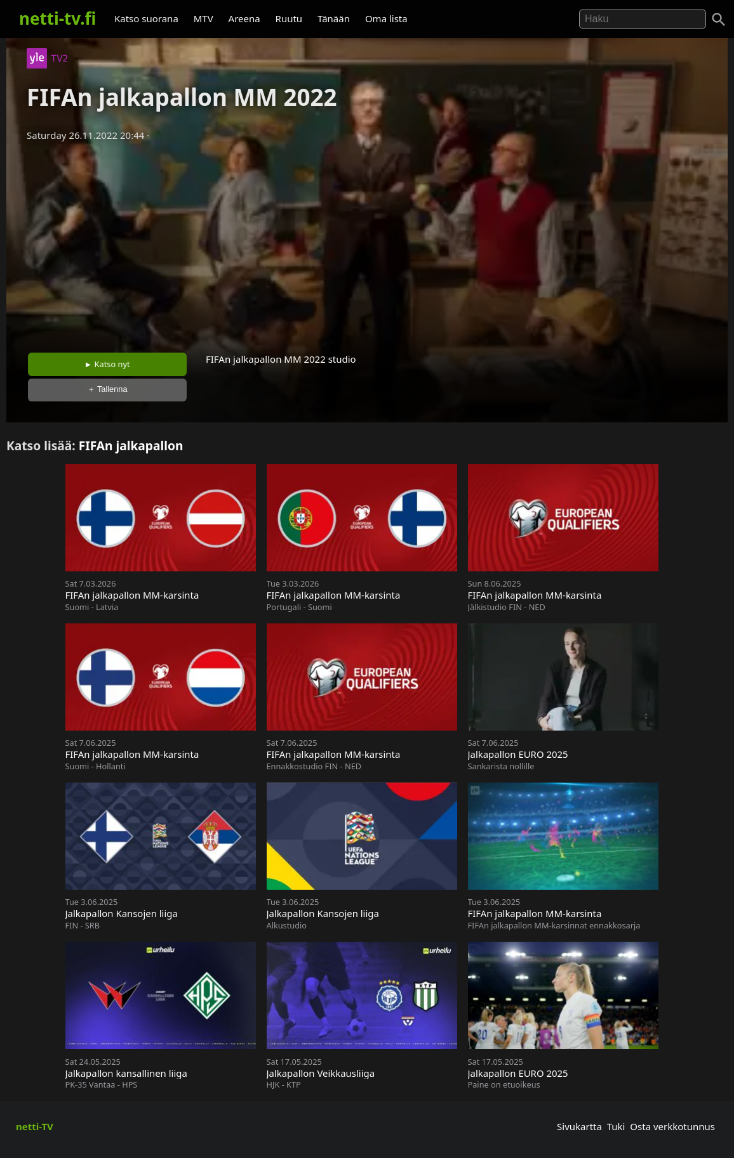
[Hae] (642, 19)
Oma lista (386, 18)
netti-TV (34, 1126)
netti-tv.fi (57, 18)
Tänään (333, 18)
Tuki (616, 1126)
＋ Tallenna (107, 389)
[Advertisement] (367, 243)
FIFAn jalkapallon (131, 445)
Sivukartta (579, 1126)
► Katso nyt (107, 364)
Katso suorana (146, 18)
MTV (203, 18)
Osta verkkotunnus (672, 1126)
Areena (244, 18)
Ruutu (289, 18)
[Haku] (719, 19)
